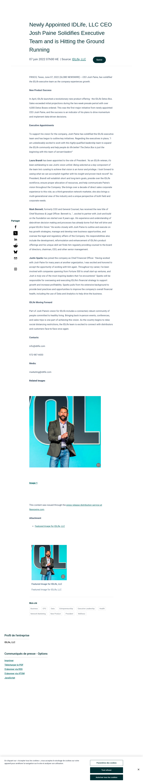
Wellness (81, 614)
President (69, 614)
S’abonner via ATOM (14, 673)
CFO (44, 609)
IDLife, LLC (79, 59)
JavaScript (9, 678)
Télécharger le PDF (13, 665)
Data (53, 609)
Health (102, 609)
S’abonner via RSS (13, 669)
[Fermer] (138, 770)
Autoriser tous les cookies (106, 778)
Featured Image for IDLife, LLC (50, 526)
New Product (56, 614)
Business (34, 609)
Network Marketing (38, 614)
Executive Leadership (86, 609)
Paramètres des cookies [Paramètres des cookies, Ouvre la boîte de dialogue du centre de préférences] (106, 763)
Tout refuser (107, 770)
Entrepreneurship (66, 609)
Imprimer (9, 660)
